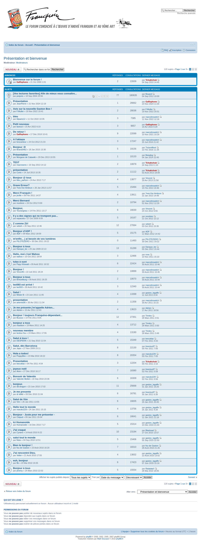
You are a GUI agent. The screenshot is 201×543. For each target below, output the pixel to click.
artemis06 (21, 302)
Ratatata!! (149, 468)
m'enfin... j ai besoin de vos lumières (34, 238)
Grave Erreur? (21, 185)
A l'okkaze (19, 139)
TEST (16, 162)
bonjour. (18, 384)
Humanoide (22, 425)
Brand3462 (22, 149)
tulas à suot (20, 261)
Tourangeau (22, 211)
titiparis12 (21, 119)
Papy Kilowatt (23, 264)
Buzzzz (20, 318)
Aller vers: (131, 492)
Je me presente (22, 391)
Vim (18, 402)
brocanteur (21, 142)
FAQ (166, 50)
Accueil (29, 45)
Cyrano (20, 432)
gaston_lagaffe (152, 293)
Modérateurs (22, 63)
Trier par (108, 477)
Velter (19, 455)
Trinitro (148, 316)
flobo (19, 440)
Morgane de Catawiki (26, 157)
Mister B (20, 295)
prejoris (20, 96)
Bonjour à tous (21, 246)
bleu (15, 116)
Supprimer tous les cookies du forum (147, 531)
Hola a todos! (21, 353)
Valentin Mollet (23, 379)
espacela (21, 218)
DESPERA (21, 341)
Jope (19, 348)
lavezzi (20, 126)
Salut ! (16, 292)
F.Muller (20, 111)
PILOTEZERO (23, 241)
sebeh (19, 226)
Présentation (20, 101)
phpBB (88, 537)
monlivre (20, 203)
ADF (19, 234)
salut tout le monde (24, 437)
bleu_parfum (22, 180)
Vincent (148, 178)
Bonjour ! (18, 269)
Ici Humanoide (21, 422)
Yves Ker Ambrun (24, 188)
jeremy (20, 471)
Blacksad (149, 430)
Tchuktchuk (151, 80)
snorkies (149, 216)
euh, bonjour (20, 460)
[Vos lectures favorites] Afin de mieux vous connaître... (45, 93)
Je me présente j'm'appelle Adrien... (33, 307)
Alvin (19, 371)
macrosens (22, 165)
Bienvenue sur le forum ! (27, 79)
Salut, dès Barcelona (25, 345)
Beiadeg (149, 155)
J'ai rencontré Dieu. (24, 452)
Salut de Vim (20, 399)
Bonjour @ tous (22, 177)
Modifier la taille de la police (192, 44)
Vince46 (20, 272)
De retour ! (19, 131)
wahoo (19, 256)
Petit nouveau (21, 124)
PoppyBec (21, 356)
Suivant (191, 477)
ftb (18, 463)
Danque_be (22, 249)
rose (147, 254)
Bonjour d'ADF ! (22, 231)
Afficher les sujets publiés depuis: (65, 477)
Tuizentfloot (150, 147)
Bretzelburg (22, 279)
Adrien (19, 310)
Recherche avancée (186, 13)
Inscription (176, 50)
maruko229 (150, 354)
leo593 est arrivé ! (23, 284)
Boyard (148, 94)
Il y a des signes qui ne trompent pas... (35, 215)
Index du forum (16, 45)
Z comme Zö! (20, 223)
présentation (20, 170)
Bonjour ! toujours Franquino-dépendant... (37, 315)
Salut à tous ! (20, 338)
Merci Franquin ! (22, 193)
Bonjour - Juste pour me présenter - (34, 414)
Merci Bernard (21, 200)
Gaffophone (22, 82)
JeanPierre (21, 104)
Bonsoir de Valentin (24, 376)
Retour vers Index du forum (18, 491)
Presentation (20, 361)
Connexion (190, 50)
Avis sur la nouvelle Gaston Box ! (32, 108)
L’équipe (125, 531)
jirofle (19, 195)
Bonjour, (18, 208)
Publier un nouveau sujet (12, 69)
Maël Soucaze (103, 539)
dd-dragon (21, 386)
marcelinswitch (152, 117)
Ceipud (20, 417)
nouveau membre (23, 330)
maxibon (20, 325)
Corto (19, 172)
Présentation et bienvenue (47, 45)
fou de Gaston (23, 448)
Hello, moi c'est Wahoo (26, 254)
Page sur (181, 69)
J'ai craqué (19, 430)
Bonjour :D (19, 147)
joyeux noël (20, 368)
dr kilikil (20, 394)
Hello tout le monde (24, 407)
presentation (20, 300)
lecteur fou (21, 333)
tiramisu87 (150, 346)
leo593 (20, 287)
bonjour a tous (21, 322)
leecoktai (149, 339)
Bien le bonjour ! (22, 445)
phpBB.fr (119, 539)
